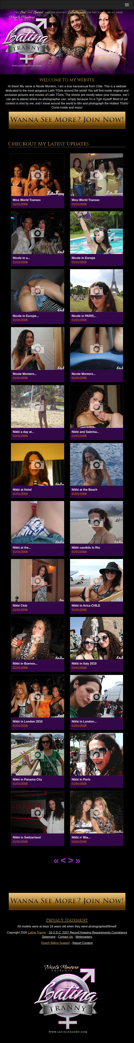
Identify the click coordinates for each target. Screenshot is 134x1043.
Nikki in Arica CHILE (86, 605)
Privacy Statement (67, 920)
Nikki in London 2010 (27, 721)
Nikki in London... (84, 721)
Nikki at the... (22, 547)
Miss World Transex (27, 200)
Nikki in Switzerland (27, 837)
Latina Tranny (37, 932)
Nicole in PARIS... (84, 316)
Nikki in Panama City (27, 779)
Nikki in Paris (81, 779)
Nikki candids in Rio (86, 547)
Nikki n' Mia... (81, 837)
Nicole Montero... (25, 373)
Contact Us (65, 936)
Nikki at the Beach (84, 489)
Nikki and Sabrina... (85, 431)
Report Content (82, 943)
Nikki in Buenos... (25, 663)
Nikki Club (20, 605)
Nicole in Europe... (26, 316)
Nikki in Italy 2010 (84, 663)
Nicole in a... (21, 258)
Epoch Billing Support (55, 943)
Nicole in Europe (83, 258)
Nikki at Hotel (22, 489)
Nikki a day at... (23, 431)
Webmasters (83, 936)
